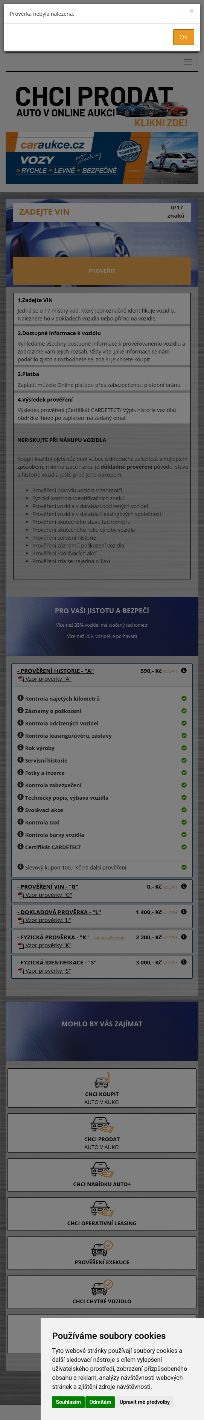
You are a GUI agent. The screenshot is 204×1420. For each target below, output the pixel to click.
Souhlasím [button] (68, 1402)
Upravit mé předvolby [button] (145, 1402)
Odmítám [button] (100, 1402)
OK (184, 37)
